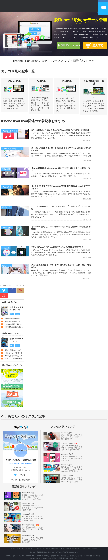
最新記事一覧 (74, 548)
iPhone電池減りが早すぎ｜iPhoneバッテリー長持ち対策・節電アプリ (71, 437)
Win (11, 314)
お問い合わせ (92, 548)
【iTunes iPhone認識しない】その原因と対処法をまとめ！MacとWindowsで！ (71, 448)
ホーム (13, 548)
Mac (17, 314)
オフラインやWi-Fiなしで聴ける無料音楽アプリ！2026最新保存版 (32, 540)
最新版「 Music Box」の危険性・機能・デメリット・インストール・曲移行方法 (32, 497)
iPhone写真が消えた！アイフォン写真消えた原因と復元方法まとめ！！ (32, 518)
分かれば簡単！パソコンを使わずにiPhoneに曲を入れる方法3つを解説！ (60, 130)
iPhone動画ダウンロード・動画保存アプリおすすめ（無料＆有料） (32, 508)
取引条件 (54, 548)
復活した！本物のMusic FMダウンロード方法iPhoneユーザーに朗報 (71, 480)
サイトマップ (28, 548)
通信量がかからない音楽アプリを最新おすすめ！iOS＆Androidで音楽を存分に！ (71, 469)
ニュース (83, 548)
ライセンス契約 (63, 548)
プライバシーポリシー (42, 548)
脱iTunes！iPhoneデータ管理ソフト (80, 21)
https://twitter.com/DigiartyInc (20, 463)
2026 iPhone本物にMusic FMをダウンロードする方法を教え (32, 529)
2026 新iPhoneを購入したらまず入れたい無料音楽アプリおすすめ (71, 458)
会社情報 (20, 548)
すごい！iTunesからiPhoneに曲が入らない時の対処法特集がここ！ (58, 247)
